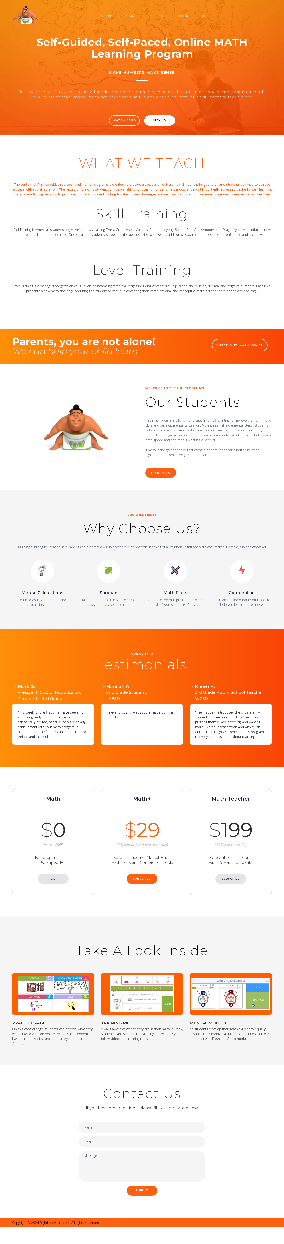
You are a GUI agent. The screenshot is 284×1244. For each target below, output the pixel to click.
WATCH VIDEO (121, 121)
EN (203, 16)
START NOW (162, 479)
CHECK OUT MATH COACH (242, 350)
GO (53, 880)
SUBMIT (142, 1207)
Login (183, 16)
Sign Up (106, 16)
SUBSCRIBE (142, 880)
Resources (157, 16)
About (131, 16)
